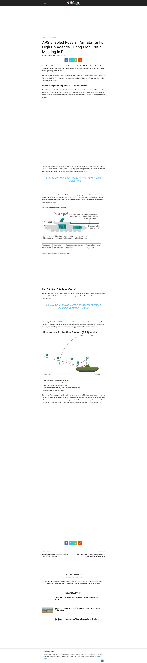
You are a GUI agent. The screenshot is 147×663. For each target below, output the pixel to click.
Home (43, 37)
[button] (45, 3)
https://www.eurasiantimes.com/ (73, 577)
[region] (73, 20)
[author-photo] (73, 572)
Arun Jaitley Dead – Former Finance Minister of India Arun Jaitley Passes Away (91, 555)
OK (102, 660)
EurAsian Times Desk (50, 55)
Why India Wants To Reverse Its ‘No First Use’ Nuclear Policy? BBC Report (55, 555)
